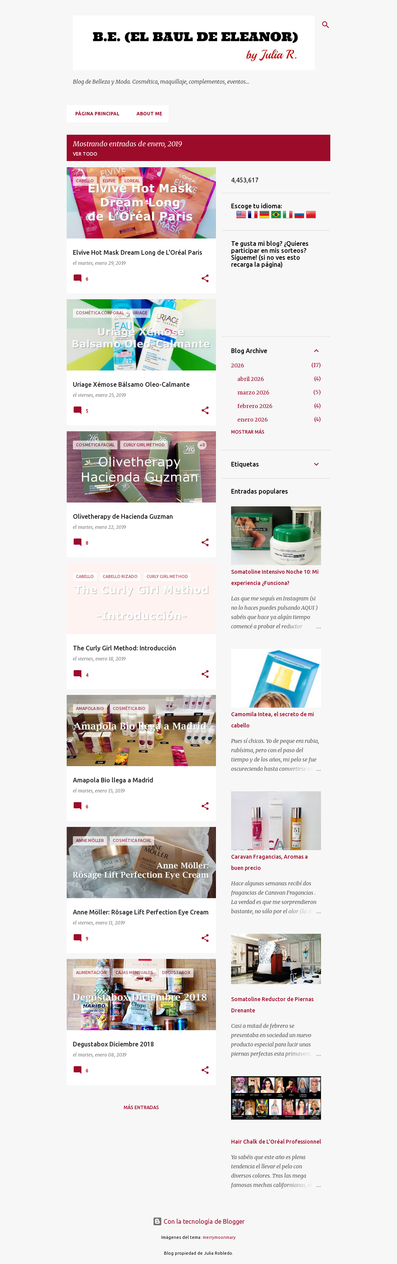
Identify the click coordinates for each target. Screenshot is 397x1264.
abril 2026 (250, 379)
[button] (205, 279)
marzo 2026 (253, 392)
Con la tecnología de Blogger (199, 1221)
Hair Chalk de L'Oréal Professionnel (276, 1142)
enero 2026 (252, 419)
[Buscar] (325, 24)
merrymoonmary (219, 1237)
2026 (237, 365)
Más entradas (141, 1107)
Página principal (95, 113)
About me (147, 113)
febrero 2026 (255, 406)
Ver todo (85, 153)
